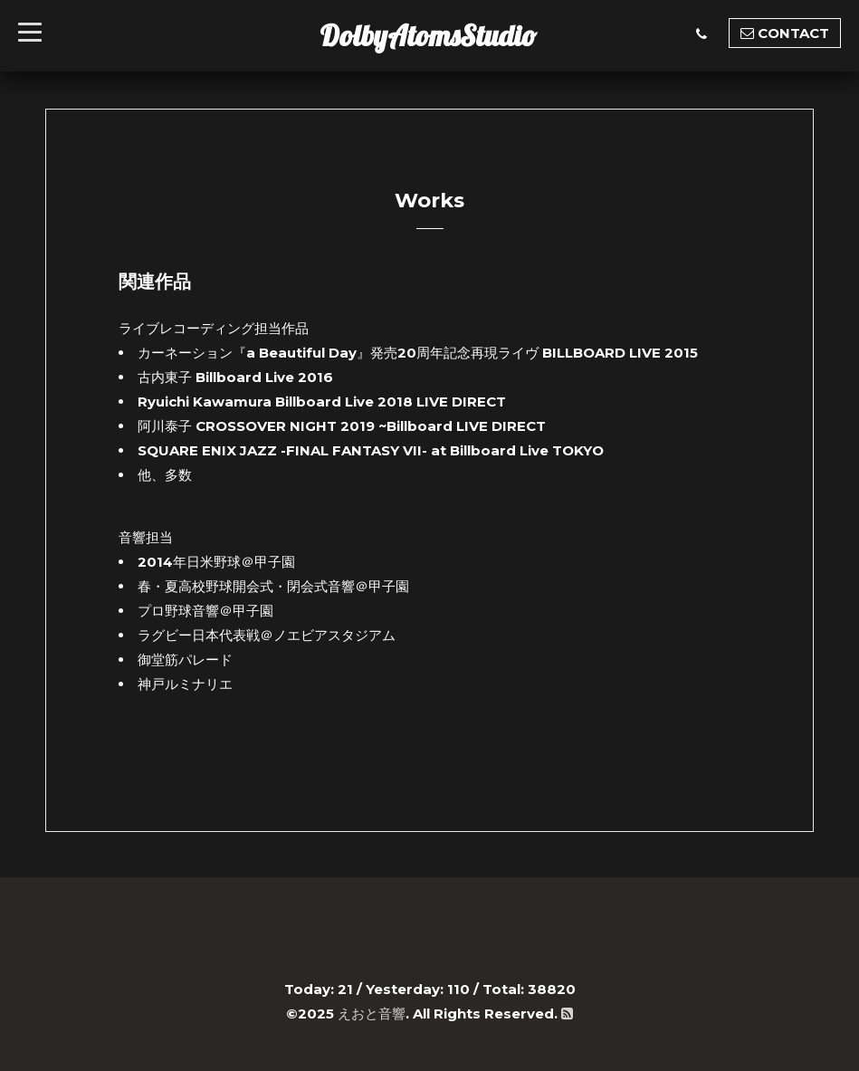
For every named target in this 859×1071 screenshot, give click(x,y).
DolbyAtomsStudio (428, 35)
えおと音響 (372, 1013)
